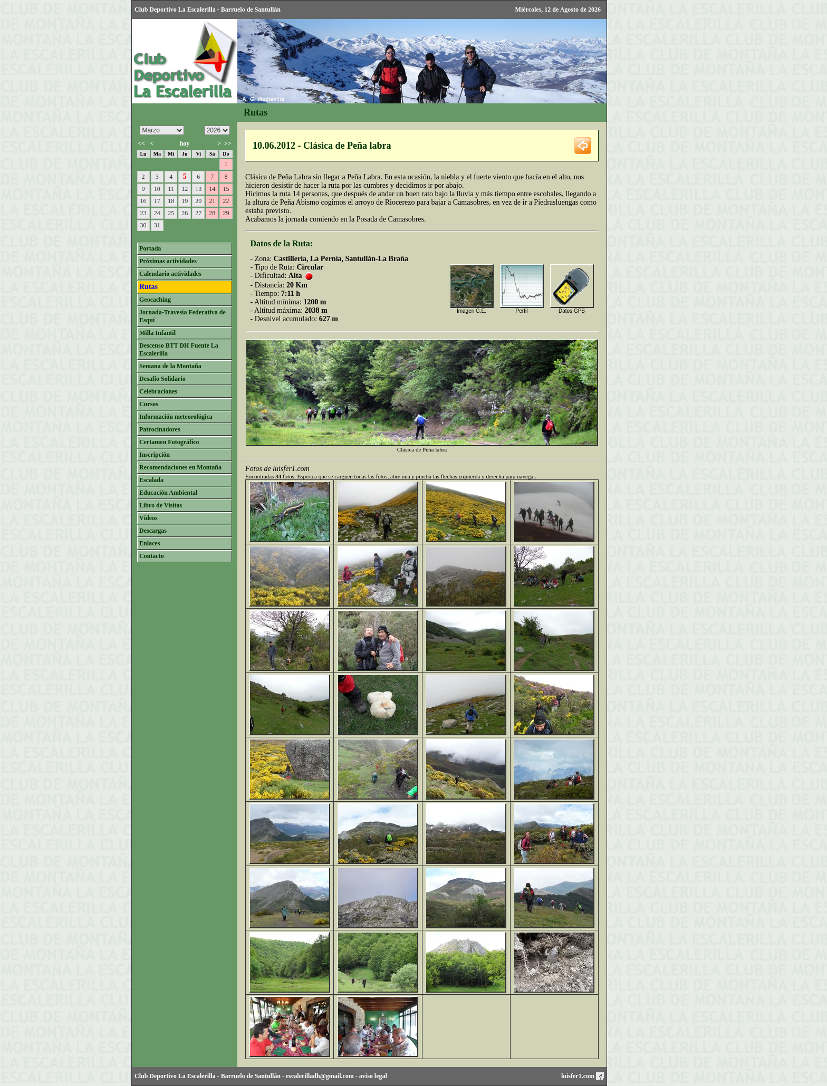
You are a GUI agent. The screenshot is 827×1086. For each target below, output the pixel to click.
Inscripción (154, 454)
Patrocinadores (159, 429)
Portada (150, 248)
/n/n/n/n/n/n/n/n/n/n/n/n (162, 130)
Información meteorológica (176, 416)
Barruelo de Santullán (251, 1076)
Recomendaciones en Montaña (180, 467)
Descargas (153, 530)
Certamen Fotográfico (169, 442)
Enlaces (149, 543)
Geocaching (155, 299)
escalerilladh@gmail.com (320, 1076)
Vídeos (148, 518)
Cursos (148, 404)
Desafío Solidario (162, 378)
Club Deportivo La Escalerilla (175, 1076)
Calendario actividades (170, 273)
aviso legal (373, 1076)
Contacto (151, 556)
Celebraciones (158, 391)
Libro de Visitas (160, 505)
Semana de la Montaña (170, 366)
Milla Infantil (157, 333)
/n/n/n (217, 130)
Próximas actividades (168, 261)
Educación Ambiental (168, 492)
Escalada (151, 480)
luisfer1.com (582, 1076)
